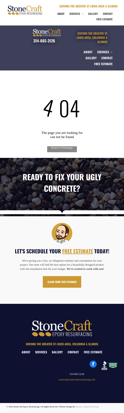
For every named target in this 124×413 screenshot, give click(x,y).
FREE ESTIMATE (77, 251)
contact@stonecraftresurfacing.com (76, 379)
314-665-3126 (44, 41)
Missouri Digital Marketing (87, 406)
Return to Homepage (62, 147)
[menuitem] (61, 13)
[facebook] (93, 364)
